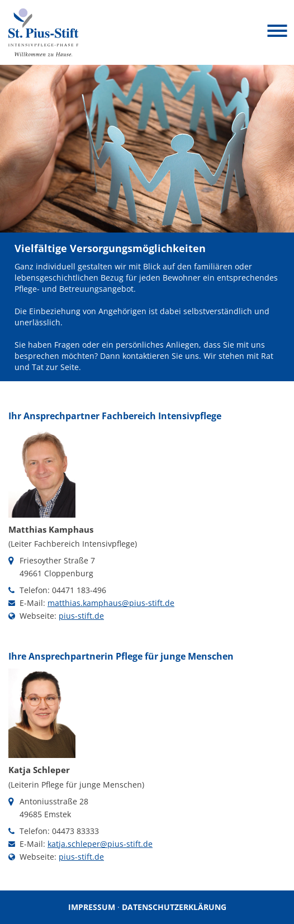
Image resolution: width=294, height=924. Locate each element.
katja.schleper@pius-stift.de (100, 843)
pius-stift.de (81, 615)
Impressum (91, 907)
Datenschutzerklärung (174, 907)
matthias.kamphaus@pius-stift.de (111, 603)
